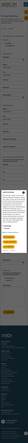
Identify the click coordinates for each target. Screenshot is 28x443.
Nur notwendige (9, 237)
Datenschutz (6, 250)
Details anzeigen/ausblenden (11, 232)
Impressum (12, 250)
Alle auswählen (8, 247)
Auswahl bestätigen (10, 242)
